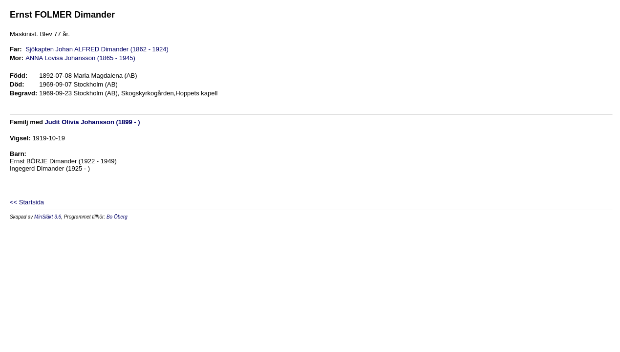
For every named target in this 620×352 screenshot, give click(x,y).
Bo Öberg (117, 217)
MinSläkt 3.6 (47, 217)
